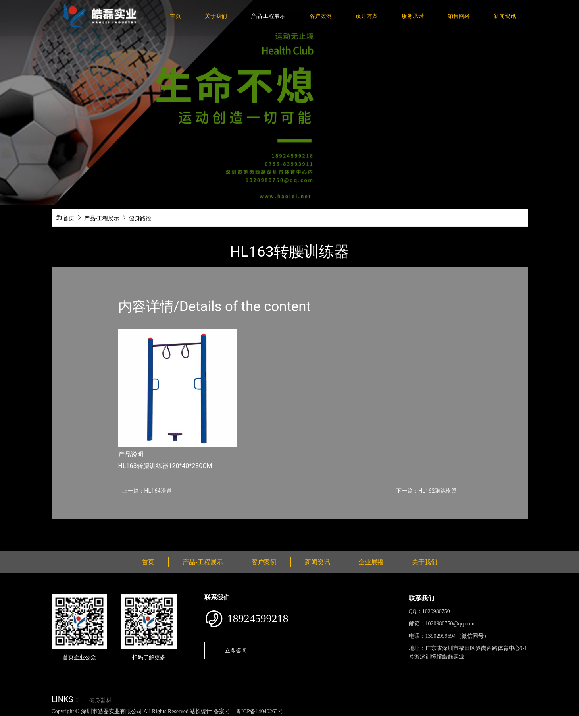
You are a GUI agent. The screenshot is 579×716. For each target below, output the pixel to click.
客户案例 (321, 16)
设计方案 (367, 16)
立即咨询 (236, 650)
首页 (175, 16)
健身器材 (100, 700)
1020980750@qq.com (450, 624)
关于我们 (216, 16)
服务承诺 (413, 16)
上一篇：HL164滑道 (147, 490)
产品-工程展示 (268, 16)
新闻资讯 (505, 16)
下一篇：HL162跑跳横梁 (426, 490)
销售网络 (459, 16)
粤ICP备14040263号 (259, 711)
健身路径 (140, 218)
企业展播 (371, 562)
